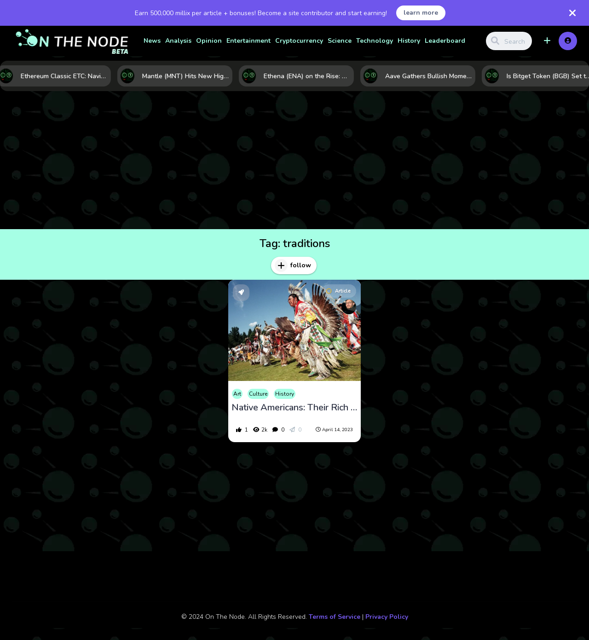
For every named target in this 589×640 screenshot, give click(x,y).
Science (340, 40)
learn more (421, 12)
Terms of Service (334, 616)
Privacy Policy (386, 616)
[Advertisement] (294, 160)
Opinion (209, 40)
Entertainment (248, 40)
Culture (258, 394)
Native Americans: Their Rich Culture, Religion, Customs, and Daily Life (294, 407)
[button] (547, 41)
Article (338, 291)
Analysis (178, 40)
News (152, 40)
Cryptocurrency (299, 40)
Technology (374, 40)
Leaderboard (445, 40)
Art (237, 394)
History (409, 40)
